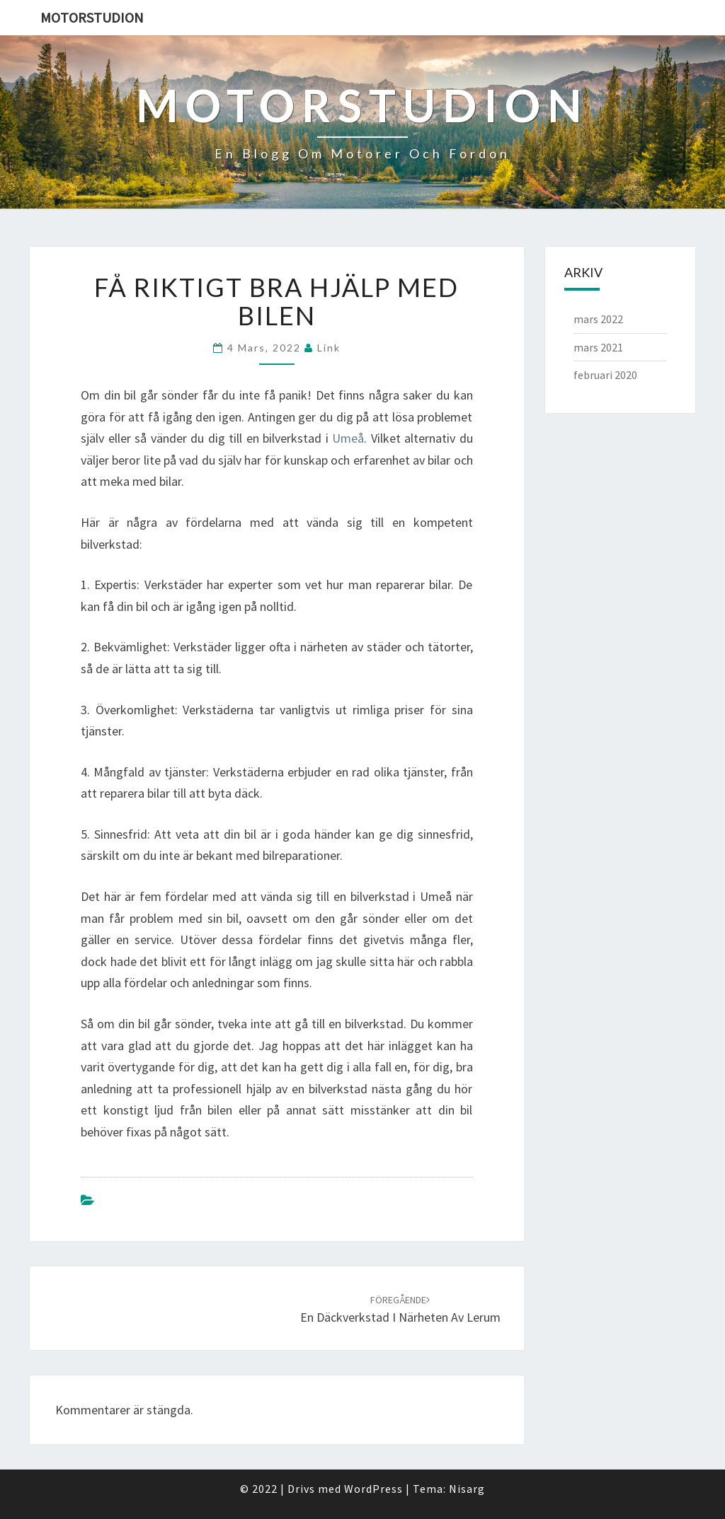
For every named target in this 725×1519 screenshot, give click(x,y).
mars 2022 (598, 319)
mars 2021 (598, 347)
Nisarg (467, 1489)
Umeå (348, 438)
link (329, 348)
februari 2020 (605, 375)
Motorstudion (92, 17)
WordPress (373, 1489)
